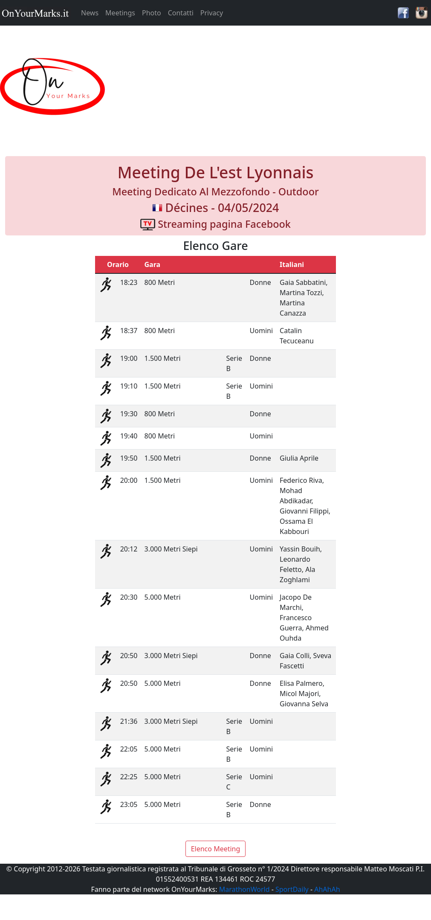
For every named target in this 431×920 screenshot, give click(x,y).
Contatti (181, 12)
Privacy (211, 12)
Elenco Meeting (215, 848)
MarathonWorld (244, 889)
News (89, 12)
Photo (151, 12)
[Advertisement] (269, 87)
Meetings (120, 12)
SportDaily (292, 889)
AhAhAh (327, 889)
